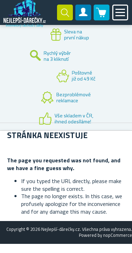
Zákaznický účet (83, 18)
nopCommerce (117, 235)
